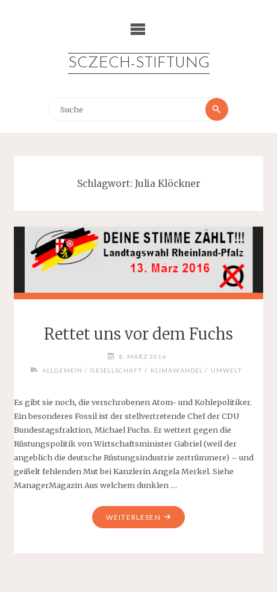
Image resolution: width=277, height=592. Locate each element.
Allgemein (62, 370)
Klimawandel (177, 370)
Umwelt (226, 370)
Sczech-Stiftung (139, 63)
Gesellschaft (116, 370)
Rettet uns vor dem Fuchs (138, 334)
